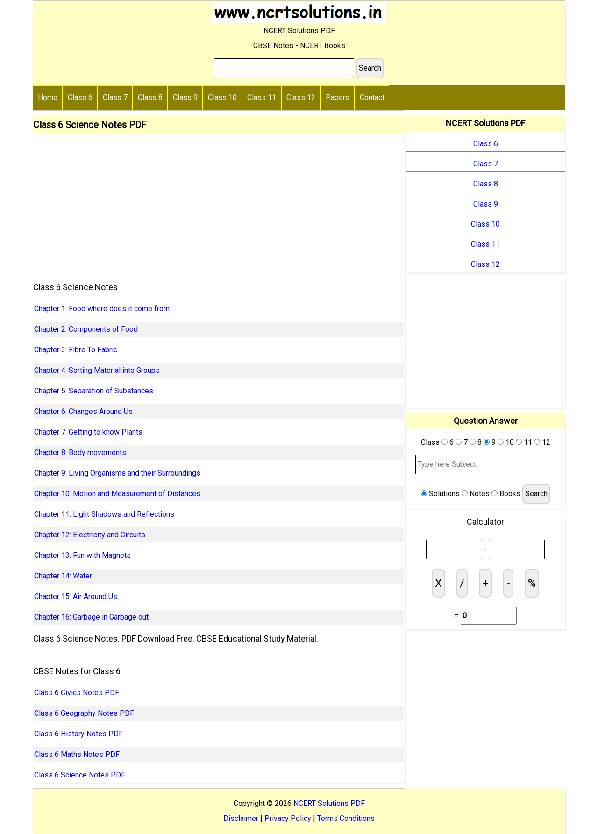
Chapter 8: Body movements (80, 452)
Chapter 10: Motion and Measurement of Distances (117, 493)
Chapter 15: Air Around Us (75, 596)
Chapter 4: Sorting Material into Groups (97, 370)
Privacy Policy (287, 818)
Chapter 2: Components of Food (86, 329)
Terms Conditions (346, 818)
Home (47, 97)
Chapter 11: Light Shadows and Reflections (104, 514)
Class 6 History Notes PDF (78, 733)
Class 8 (150, 97)
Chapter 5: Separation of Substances (93, 390)
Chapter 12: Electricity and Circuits (89, 534)
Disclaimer (240, 818)
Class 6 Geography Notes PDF (84, 713)
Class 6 (80, 97)
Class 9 (185, 97)
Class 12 (300, 97)
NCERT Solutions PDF (329, 803)
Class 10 (222, 97)
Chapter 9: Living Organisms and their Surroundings (117, 473)
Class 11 (261, 97)
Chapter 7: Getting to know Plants (88, 432)
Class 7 (115, 97)
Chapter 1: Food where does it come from (102, 308)
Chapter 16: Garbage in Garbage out (91, 617)
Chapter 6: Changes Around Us (83, 411)
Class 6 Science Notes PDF (79, 774)
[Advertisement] (219, 204)
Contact (372, 97)
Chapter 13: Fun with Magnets (82, 555)
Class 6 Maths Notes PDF (77, 754)
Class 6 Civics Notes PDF (76, 692)
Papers (337, 97)
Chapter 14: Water (63, 575)
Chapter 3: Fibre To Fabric (75, 349)
